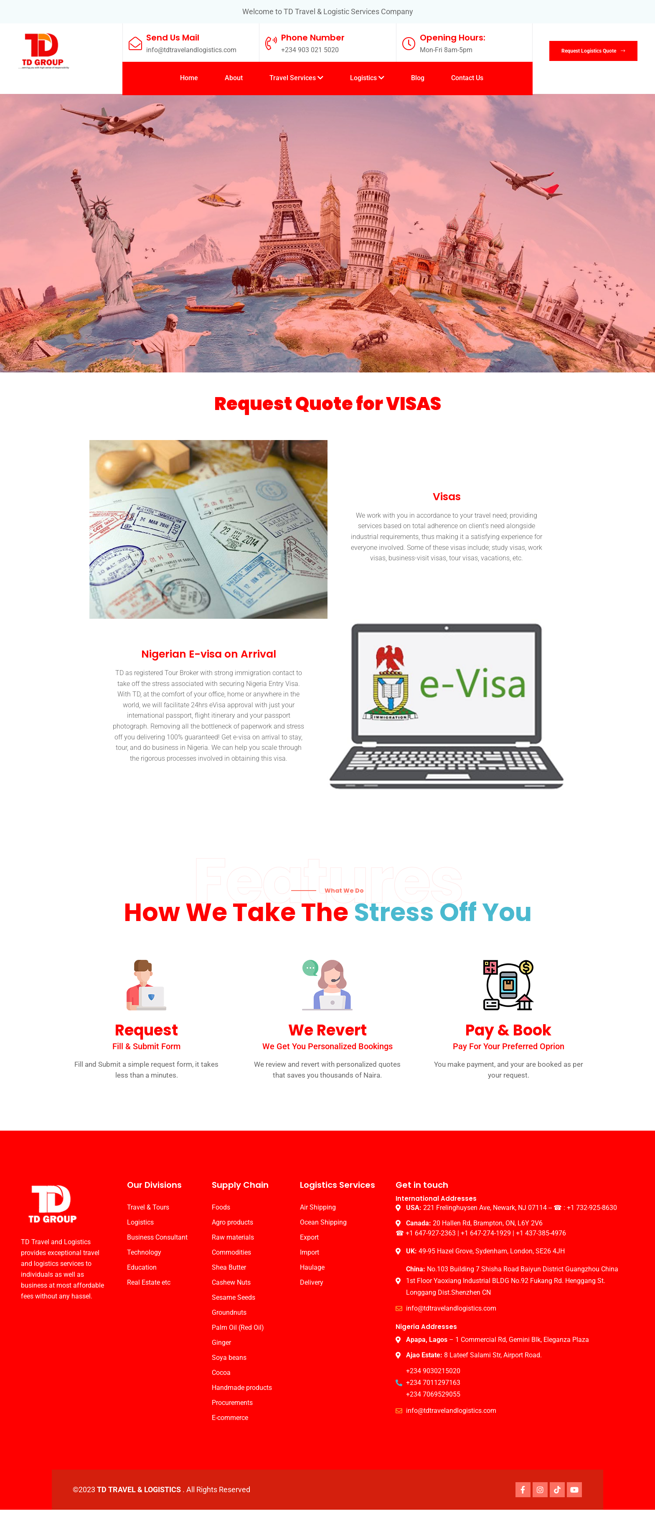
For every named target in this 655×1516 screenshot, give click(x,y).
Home (189, 78)
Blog (417, 78)
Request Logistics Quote (592, 51)
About (234, 78)
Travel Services (296, 78)
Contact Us (467, 78)
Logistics (367, 78)
